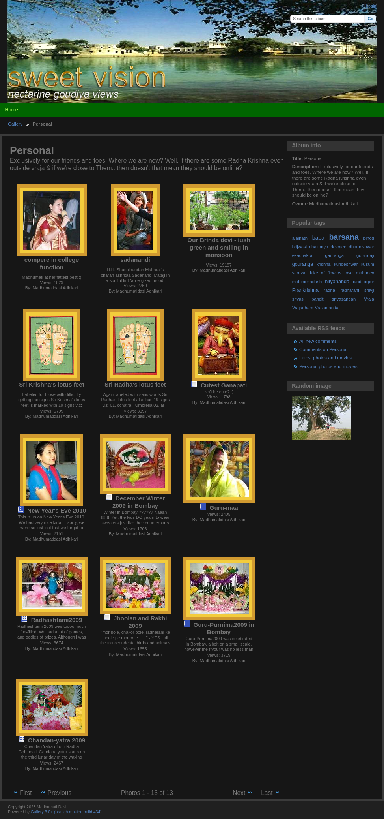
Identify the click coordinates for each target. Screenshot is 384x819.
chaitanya (318, 246)
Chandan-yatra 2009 (56, 740)
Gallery (15, 123)
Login (371, 6)
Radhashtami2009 (56, 619)
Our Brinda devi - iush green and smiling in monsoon (218, 247)
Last (270, 792)
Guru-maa (224, 507)
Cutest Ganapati (224, 385)
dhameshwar (361, 246)
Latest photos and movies (325, 357)
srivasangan (344, 299)
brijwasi (299, 246)
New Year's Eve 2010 (56, 510)
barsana (344, 237)
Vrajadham (302, 307)
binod (368, 238)
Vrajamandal (327, 307)
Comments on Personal (323, 349)
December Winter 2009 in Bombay (138, 502)
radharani (349, 290)
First (22, 792)
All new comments (318, 341)
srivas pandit (308, 299)
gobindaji (365, 255)
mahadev (365, 272)
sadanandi (135, 259)
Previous (55, 792)
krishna (323, 264)
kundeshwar (346, 264)
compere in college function (51, 263)
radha (329, 290)
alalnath (300, 238)
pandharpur (363, 281)
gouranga (302, 264)
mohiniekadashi (307, 281)
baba (318, 238)
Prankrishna (305, 290)
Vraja (369, 299)
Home (11, 110)
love (349, 272)
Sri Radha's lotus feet (135, 384)
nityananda (337, 281)
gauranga (334, 255)
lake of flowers (325, 272)
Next (243, 792)
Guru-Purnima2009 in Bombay (223, 628)
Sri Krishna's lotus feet (51, 384)
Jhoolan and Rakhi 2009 (140, 622)
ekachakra (302, 255)
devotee (339, 246)
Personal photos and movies (328, 366)
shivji (369, 290)
